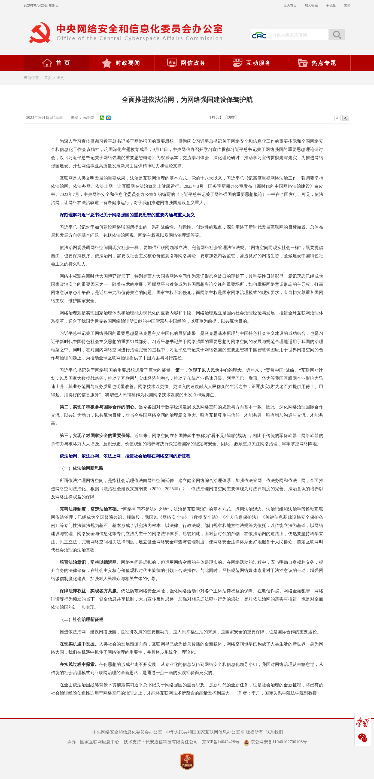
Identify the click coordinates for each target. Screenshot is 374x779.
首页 (48, 78)
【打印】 (215, 118)
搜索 (337, 34)
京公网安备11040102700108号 (275, 741)
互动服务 (251, 63)
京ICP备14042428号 (220, 741)
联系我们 (274, 732)
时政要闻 (121, 63)
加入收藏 (311, 5)
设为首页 (290, 5)
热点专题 (317, 63)
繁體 (347, 5)
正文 (60, 78)
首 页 (56, 63)
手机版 (331, 5)
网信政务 (186, 63)
